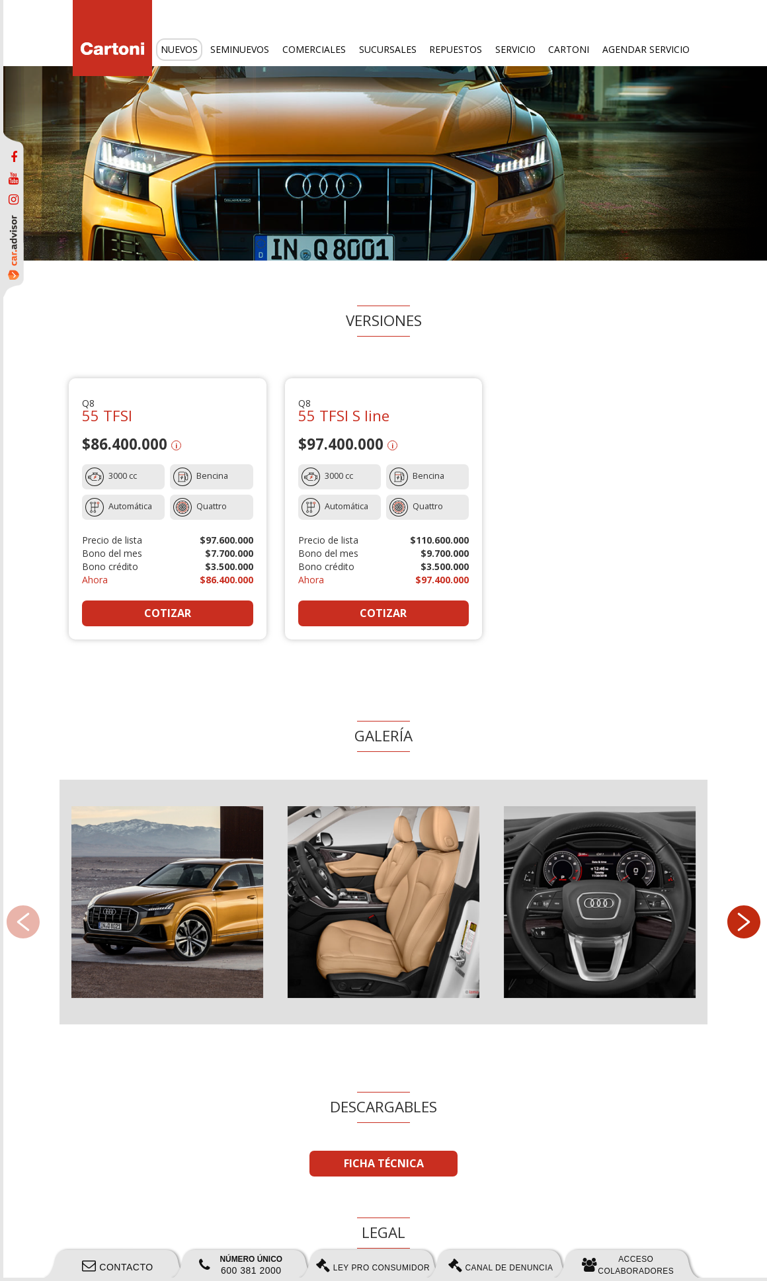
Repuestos (455, 49)
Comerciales (314, 49)
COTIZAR (167, 613)
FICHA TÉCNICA (384, 1163)
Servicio (515, 49)
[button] (743, 921)
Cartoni (568, 49)
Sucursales (388, 49)
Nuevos (179, 49)
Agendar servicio (646, 49)
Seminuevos (239, 49)
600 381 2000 (240, 1265)
